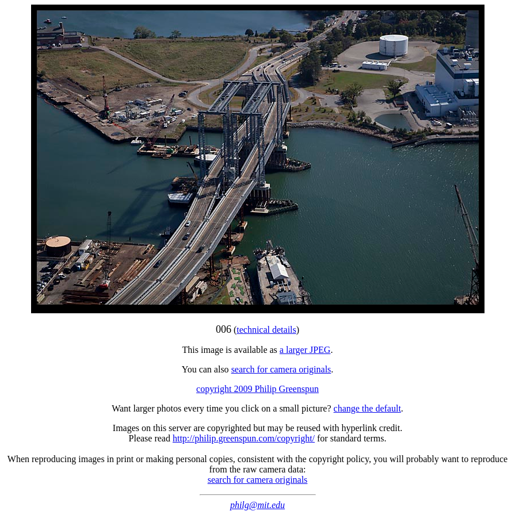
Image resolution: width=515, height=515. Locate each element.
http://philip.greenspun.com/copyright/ (244, 438)
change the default (367, 408)
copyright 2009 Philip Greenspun (257, 389)
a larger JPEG (305, 350)
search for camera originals (281, 369)
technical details (266, 330)
